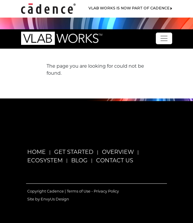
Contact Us (114, 160)
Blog (79, 160)
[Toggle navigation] (164, 38)
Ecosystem (45, 160)
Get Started (73, 151)
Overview (118, 151)
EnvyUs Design (55, 199)
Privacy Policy (106, 191)
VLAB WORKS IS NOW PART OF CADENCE (130, 8)
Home (36, 151)
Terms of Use (78, 191)
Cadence (55, 191)
